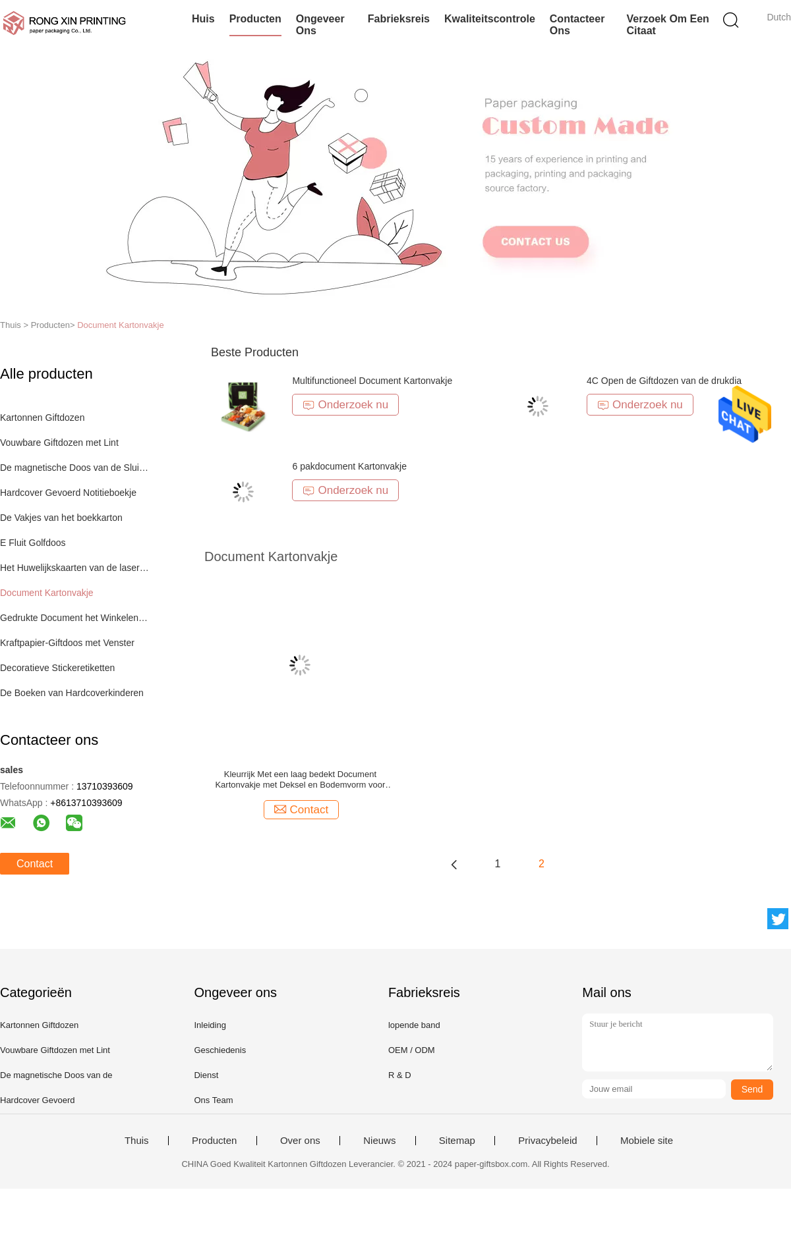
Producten (255, 18)
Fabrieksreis (399, 18)
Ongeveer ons (320, 24)
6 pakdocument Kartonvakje (349, 466)
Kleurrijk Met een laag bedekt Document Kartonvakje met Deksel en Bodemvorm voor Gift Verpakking (300, 779)
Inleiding (209, 1025)
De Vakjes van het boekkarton (61, 517)
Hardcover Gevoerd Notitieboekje (68, 492)
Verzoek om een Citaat (667, 24)
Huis (203, 18)
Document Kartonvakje (120, 325)
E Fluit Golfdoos (33, 542)
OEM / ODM (411, 1050)
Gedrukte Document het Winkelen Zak (75, 617)
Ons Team (213, 1100)
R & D (399, 1075)
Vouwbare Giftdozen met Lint (59, 442)
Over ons (300, 1140)
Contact (34, 863)
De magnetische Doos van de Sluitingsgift (75, 467)
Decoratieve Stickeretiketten (57, 668)
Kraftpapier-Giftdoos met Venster (67, 642)
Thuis (137, 1140)
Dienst (206, 1075)
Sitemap (457, 1140)
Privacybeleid (547, 1140)
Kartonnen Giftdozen (42, 417)
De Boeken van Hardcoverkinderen (72, 693)
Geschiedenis (220, 1050)
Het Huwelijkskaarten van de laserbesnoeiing (75, 567)
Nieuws (379, 1140)
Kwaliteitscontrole (489, 18)
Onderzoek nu (345, 404)
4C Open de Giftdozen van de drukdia (664, 380)
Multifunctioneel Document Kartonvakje (372, 380)
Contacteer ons (577, 24)
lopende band (414, 1025)
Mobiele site (646, 1140)
